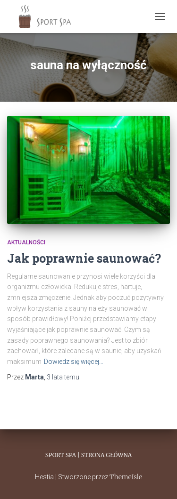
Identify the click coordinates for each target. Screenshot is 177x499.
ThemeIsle (126, 477)
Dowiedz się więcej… (73, 361)
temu (63, 377)
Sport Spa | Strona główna (88, 455)
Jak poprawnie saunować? (84, 258)
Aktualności (26, 242)
